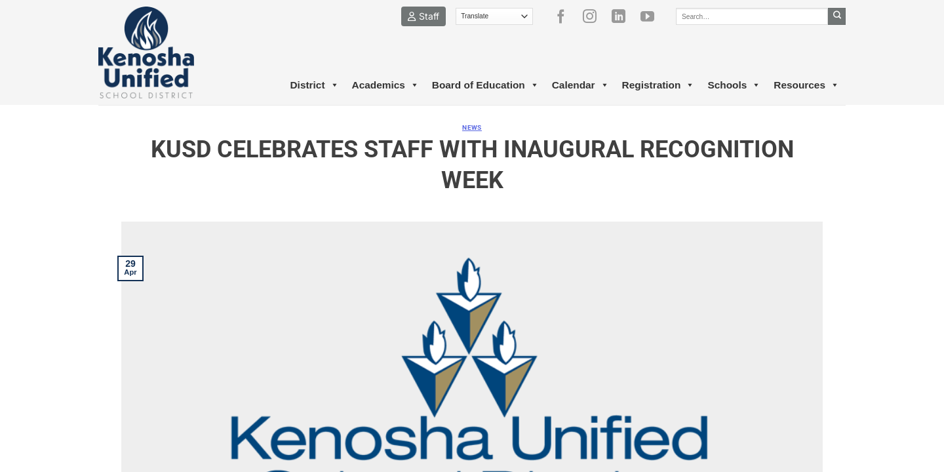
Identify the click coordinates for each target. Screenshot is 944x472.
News (472, 127)
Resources (806, 85)
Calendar (580, 85)
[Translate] (495, 16)
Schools (733, 85)
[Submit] (837, 16)
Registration (658, 85)
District (314, 85)
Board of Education (485, 85)
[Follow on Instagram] (594, 16)
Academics (385, 85)
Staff (423, 16)
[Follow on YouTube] (652, 16)
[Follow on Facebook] (566, 16)
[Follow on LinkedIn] (623, 16)
